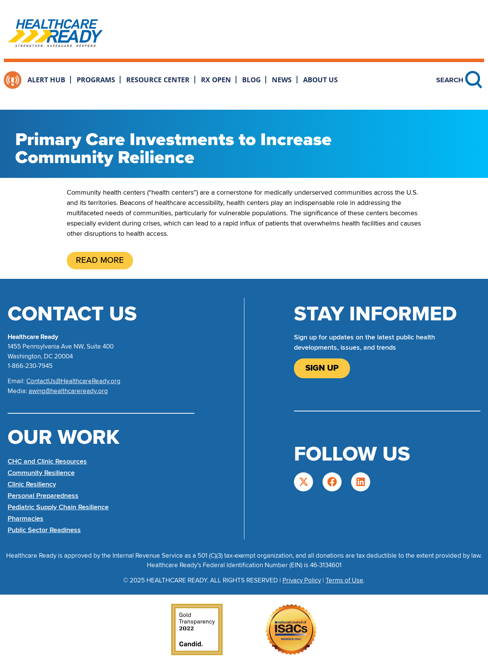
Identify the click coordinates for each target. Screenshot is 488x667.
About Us (320, 79)
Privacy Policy (302, 580)
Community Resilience (41, 473)
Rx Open (216, 79)
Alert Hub (46, 79)
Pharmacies (25, 518)
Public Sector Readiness (44, 530)
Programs (96, 79)
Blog (251, 79)
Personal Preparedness (43, 495)
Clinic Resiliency (32, 484)
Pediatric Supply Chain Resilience (58, 507)
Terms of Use (344, 580)
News (282, 79)
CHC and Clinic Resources (47, 461)
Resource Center (157, 79)
